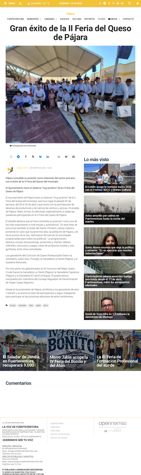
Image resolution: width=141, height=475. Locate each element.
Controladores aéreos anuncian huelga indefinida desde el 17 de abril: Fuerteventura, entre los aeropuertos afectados (108, 281)
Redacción (22, 168)
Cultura (76, 19)
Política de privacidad (60, 434)
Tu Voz (101, 19)
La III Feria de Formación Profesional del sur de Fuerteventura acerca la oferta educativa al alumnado (117, 367)
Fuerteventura (15, 19)
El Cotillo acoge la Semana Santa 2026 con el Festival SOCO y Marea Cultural (108, 188)
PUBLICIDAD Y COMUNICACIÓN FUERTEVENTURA (24, 470)
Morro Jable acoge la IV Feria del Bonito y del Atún (69, 361)
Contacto (128, 19)
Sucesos (64, 19)
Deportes (89, 19)
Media (114, 19)
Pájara (70, 13)
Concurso (22, 305)
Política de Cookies (59, 438)
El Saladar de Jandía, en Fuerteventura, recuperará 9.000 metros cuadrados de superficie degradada (22, 365)
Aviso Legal (55, 431)
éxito (46, 305)
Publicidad (55, 427)
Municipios (33, 19)
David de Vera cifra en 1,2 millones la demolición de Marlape (107, 315)
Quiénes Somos (57, 423)
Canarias (49, 19)
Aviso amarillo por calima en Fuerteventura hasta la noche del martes (105, 218)
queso (38, 305)
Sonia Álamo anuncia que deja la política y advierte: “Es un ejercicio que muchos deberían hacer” (109, 250)
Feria (31, 305)
